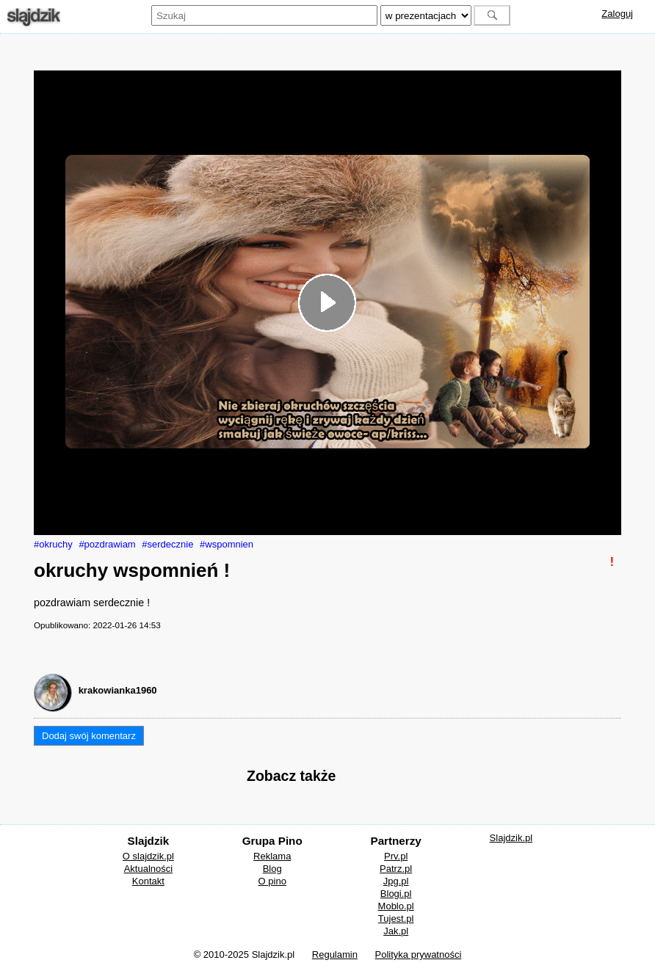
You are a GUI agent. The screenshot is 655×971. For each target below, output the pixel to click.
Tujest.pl (396, 918)
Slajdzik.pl (511, 837)
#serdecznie (167, 544)
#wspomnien (226, 544)
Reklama (272, 856)
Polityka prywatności (418, 954)
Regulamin (335, 954)
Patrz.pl (396, 868)
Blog (272, 868)
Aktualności (148, 868)
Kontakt (148, 881)
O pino (272, 881)
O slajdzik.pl (148, 856)
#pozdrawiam (107, 544)
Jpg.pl (396, 881)
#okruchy (53, 544)
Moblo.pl (396, 906)
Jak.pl (395, 931)
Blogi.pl (396, 893)
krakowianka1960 (118, 690)
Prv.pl (396, 856)
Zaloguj (617, 13)
